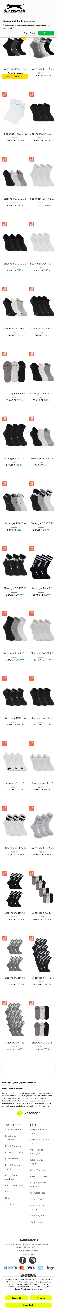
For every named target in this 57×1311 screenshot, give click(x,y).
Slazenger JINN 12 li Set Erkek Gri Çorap (15, 1042)
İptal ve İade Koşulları (36, 1162)
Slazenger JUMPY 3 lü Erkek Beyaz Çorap (42, 198)
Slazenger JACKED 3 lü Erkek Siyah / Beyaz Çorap (15, 198)
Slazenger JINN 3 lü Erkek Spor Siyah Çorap (41, 588)
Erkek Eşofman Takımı (13, 1167)
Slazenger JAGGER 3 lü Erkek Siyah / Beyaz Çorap (42, 458)
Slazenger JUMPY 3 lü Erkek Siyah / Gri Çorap (15, 653)
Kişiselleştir (29, 1305)
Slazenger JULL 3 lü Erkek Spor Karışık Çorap (41, 69)
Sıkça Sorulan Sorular (37, 1207)
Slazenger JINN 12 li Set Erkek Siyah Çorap (42, 977)
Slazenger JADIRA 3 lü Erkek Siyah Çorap (42, 134)
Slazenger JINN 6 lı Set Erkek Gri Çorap (15, 977)
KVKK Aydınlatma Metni (39, 1131)
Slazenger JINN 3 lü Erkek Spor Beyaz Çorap (41, 848)
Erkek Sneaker (13, 1146)
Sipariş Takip (36, 1199)
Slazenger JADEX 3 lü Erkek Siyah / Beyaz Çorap (15, 328)
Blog (7, 1198)
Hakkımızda (36, 1222)
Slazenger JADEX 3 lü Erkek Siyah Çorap (42, 328)
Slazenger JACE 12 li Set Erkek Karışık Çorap (42, 913)
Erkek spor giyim (9, 1093)
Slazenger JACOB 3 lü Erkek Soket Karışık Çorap (15, 69)
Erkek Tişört (11, 1158)
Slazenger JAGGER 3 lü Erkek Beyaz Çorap (42, 653)
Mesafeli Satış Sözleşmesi (37, 1152)
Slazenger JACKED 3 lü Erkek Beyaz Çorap (42, 783)
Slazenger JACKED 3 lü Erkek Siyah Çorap (15, 263)
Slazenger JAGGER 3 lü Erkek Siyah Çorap (42, 718)
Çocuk (8, 1191)
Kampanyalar (37, 1215)
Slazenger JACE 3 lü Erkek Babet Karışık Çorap (15, 393)
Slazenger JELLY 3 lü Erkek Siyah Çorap (15, 588)
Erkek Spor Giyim (14, 1152)
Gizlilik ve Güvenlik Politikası (40, 1141)
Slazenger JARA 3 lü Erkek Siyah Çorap (15, 718)
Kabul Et (16, 1298)
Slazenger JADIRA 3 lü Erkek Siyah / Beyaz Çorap (42, 393)
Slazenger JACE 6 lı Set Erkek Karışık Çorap (42, 1042)
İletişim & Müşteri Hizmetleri (39, 1184)
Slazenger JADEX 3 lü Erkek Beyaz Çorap (15, 783)
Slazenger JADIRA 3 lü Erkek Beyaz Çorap (42, 263)
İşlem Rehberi (37, 1193)
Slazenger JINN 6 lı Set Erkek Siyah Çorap (15, 913)
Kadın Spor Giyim (14, 1185)
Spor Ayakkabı (13, 1129)
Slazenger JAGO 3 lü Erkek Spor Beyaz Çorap (15, 134)
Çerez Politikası (38, 1170)
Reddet (41, 1298)
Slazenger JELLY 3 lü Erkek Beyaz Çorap (15, 848)
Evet (46, 33)
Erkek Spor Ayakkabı (11, 1138)
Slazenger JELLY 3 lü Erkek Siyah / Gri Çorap (42, 523)
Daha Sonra (29, 33)
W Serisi (9, 1204)
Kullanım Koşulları (39, 1176)
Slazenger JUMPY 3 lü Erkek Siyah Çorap (15, 458)
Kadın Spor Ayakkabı (11, 1177)
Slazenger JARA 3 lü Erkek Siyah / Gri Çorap (15, 523)
